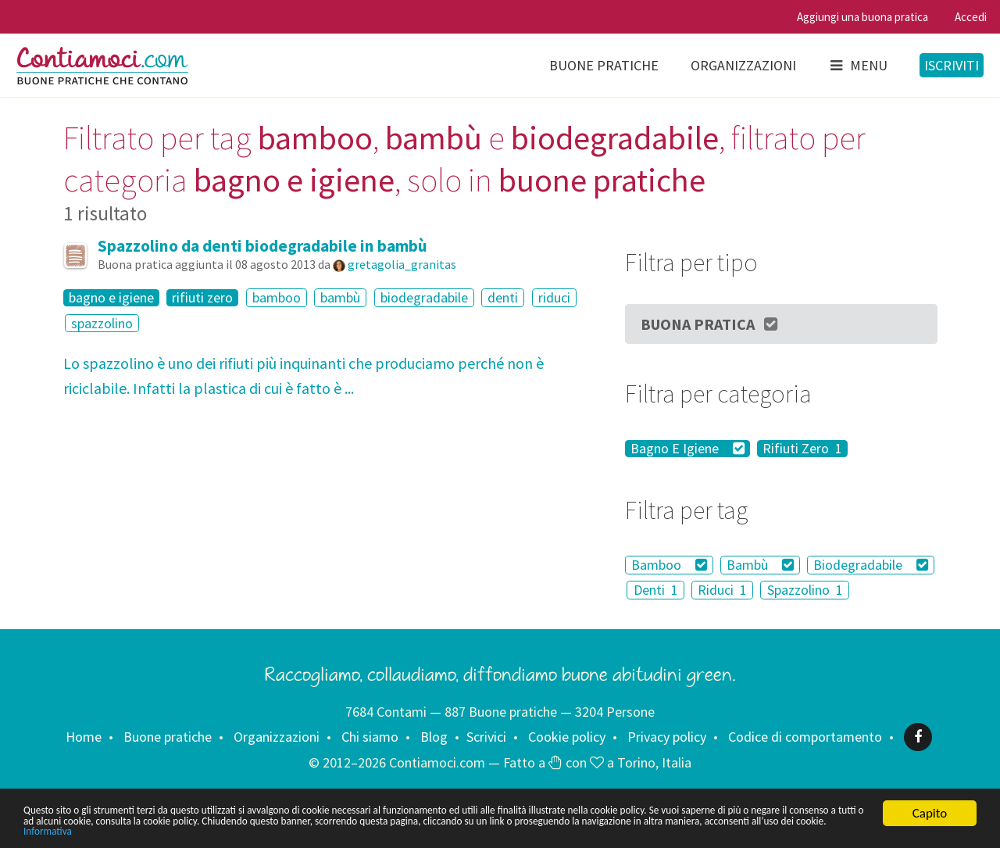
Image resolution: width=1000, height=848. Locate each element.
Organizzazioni (743, 65)
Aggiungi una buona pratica (862, 16)
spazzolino (102, 323)
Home (84, 737)
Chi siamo (369, 737)
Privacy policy (666, 737)
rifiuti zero (202, 297)
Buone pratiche (604, 65)
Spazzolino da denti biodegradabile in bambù (262, 245)
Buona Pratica (710, 324)
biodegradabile (424, 297)
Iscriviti (951, 65)
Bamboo (669, 565)
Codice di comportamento (805, 737)
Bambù (760, 565)
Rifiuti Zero (802, 448)
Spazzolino (805, 590)
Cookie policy (566, 737)
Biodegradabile (870, 565)
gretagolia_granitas (402, 264)
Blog (434, 737)
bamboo (276, 297)
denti (503, 297)
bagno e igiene (111, 297)
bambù (340, 297)
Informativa (490, 830)
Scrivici (486, 737)
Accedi (971, 16)
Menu (858, 65)
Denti (656, 590)
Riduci (722, 590)
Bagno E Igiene (687, 448)
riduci (554, 297)
